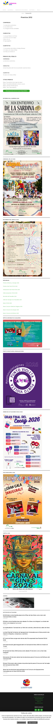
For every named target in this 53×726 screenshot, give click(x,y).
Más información (21, 722)
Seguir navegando (33, 722)
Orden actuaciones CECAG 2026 (10, 293)
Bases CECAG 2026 (7, 303)
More (38, 10)
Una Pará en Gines (39, 700)
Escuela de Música (39, 703)
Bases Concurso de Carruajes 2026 (11, 309)
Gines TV (39, 701)
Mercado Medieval (39, 698)
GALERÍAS (10, 10)
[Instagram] (41, 710)
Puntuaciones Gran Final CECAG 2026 (11, 289)
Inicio (23, 13)
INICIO (4, 10)
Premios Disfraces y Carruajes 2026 (11, 283)
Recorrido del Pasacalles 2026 (9, 296)
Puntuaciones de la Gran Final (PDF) (16, 91)
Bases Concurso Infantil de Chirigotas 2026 (12, 306)
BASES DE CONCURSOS (22, 10)
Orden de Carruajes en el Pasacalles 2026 (12, 299)
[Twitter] (38, 710)
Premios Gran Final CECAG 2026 (10, 286)
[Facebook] (36, 710)
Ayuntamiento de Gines (39, 697)
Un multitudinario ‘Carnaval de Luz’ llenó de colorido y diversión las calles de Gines (26, 627)
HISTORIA (31, 10)
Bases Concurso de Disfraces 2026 (11, 313)
